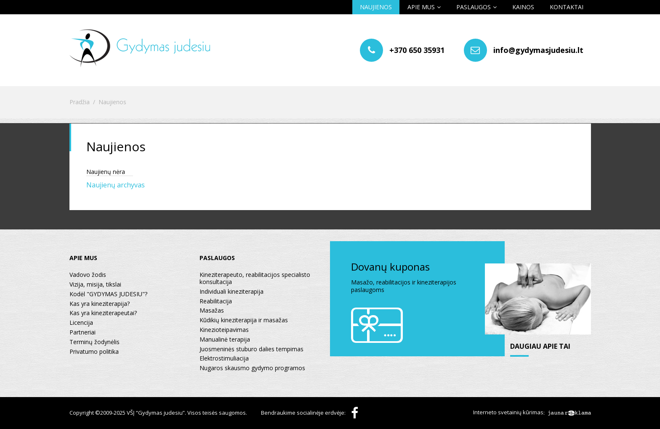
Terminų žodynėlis (94, 342)
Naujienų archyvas (115, 184)
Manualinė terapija (225, 339)
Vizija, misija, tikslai (95, 284)
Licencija (81, 322)
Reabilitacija (216, 301)
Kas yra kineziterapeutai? (103, 313)
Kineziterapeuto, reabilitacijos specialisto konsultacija (255, 278)
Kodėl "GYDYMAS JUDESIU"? (108, 294)
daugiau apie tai (540, 346)
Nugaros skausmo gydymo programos (252, 368)
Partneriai (82, 332)
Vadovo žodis (87, 275)
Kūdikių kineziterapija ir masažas (244, 320)
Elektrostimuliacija (224, 358)
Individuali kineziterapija (231, 291)
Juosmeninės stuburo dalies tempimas (251, 349)
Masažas (212, 310)
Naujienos (376, 7)
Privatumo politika (94, 351)
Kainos (523, 7)
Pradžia (79, 102)
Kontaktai (566, 7)
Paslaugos (473, 7)
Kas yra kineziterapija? (99, 304)
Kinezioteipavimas (224, 330)
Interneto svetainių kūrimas (508, 412)
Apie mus (421, 7)
